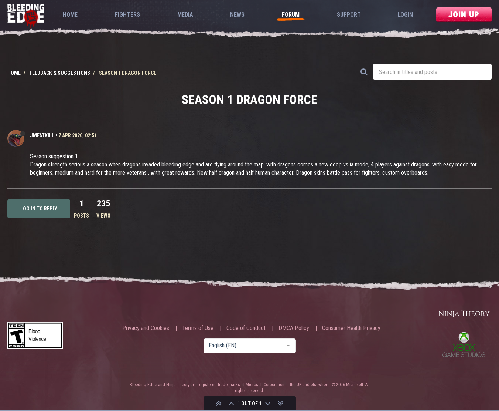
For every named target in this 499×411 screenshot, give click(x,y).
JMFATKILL (42, 135)
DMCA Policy (293, 328)
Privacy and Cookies (145, 328)
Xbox (464, 344)
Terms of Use (197, 328)
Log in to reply (38, 209)
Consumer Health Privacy (351, 328)
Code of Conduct (246, 328)
